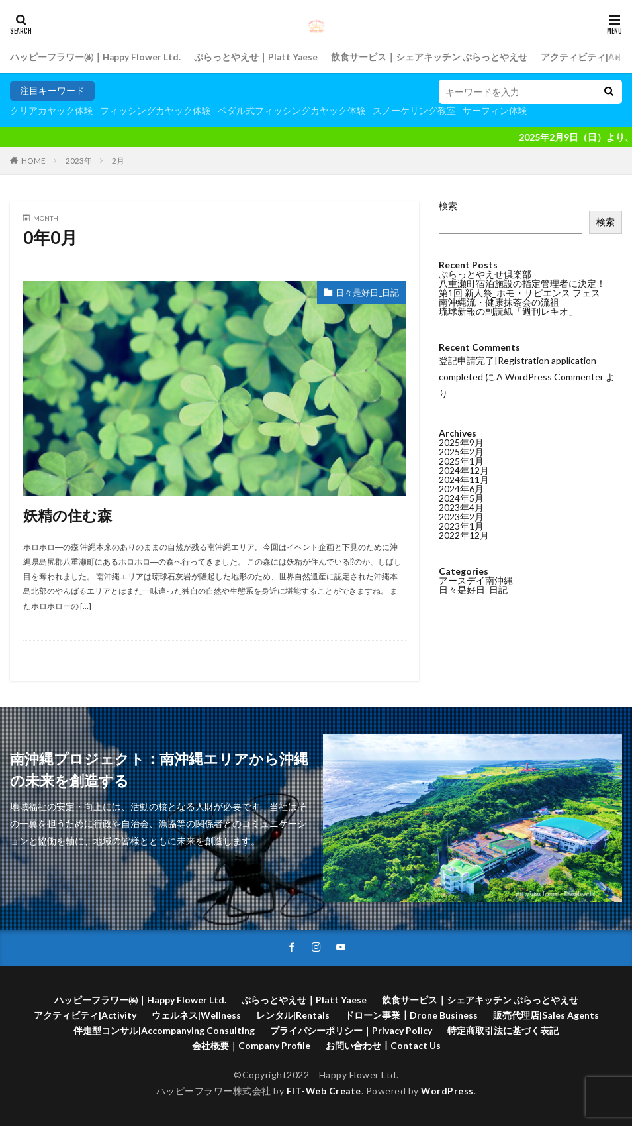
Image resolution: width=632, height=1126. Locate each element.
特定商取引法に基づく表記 (503, 1030)
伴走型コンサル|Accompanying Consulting (164, 1030)
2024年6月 (461, 488)
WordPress (448, 1091)
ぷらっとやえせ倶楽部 (485, 274)
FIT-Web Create (323, 1091)
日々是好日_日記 (364, 292)
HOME (33, 161)
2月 (118, 161)
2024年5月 (461, 498)
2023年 (79, 161)
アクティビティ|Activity (85, 1015)
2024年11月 (464, 479)
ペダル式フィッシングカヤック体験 (292, 110)
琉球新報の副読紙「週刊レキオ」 (508, 311)
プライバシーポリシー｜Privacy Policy (351, 1030)
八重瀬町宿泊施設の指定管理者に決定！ (522, 283)
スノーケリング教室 (414, 110)
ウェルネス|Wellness (196, 1015)
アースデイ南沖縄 (476, 580)
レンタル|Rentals (293, 1015)
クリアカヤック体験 (51, 110)
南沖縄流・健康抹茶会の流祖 (499, 302)
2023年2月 (461, 516)
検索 (448, 205)
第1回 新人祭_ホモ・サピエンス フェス (519, 292)
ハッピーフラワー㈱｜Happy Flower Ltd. (96, 57)
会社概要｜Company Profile (251, 1045)
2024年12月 (464, 470)
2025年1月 (461, 461)
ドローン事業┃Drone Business (411, 1015)
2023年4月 (461, 507)
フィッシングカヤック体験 (155, 110)
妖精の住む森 (71, 514)
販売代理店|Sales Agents (546, 1015)
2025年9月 (461, 442)
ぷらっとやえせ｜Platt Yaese (257, 57)
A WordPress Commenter (550, 376)
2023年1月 (461, 526)
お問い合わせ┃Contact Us (383, 1045)
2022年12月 (464, 535)
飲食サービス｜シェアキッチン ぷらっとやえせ (432, 57)
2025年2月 (461, 451)
